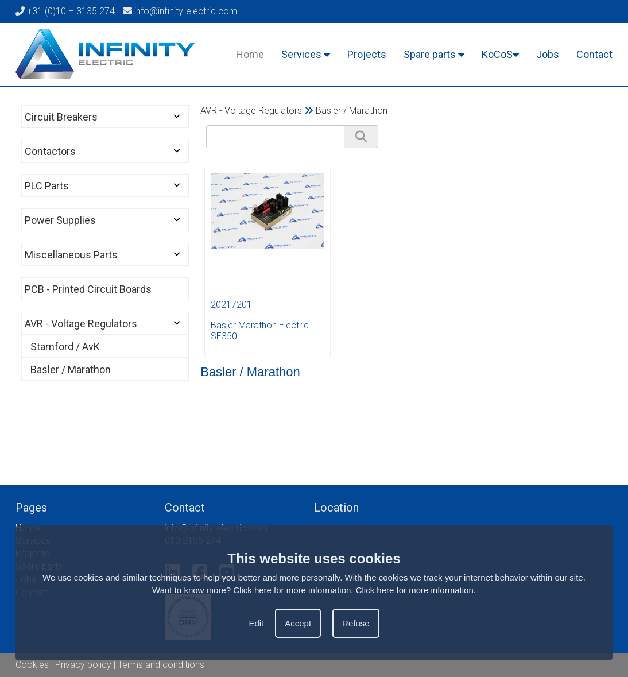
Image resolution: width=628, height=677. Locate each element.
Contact (594, 54)
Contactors (50, 151)
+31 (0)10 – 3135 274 (65, 11)
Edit (256, 623)
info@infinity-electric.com (180, 11)
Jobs (547, 54)
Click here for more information (415, 590)
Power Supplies (60, 220)
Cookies (32, 664)
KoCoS (500, 54)
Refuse (356, 623)
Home (250, 54)
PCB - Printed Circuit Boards (88, 289)
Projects (366, 54)
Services (305, 54)
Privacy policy (83, 664)
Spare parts (434, 54)
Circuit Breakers (61, 117)
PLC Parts (47, 186)
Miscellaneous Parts (71, 255)
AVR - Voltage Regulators (81, 324)
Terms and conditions (161, 664)
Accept (298, 623)
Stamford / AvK (65, 347)
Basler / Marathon (70, 369)
